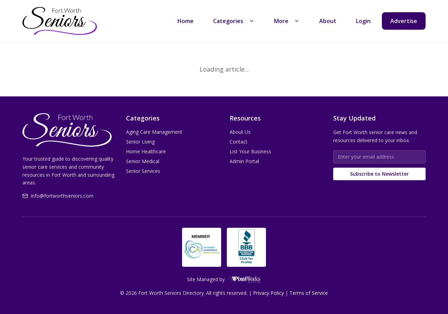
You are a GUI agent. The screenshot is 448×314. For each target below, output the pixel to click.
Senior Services (143, 171)
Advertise (403, 21)
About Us (240, 132)
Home (185, 21)
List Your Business (250, 151)
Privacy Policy (268, 293)
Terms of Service (308, 293)
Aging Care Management (154, 132)
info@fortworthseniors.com (57, 195)
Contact (238, 141)
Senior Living (140, 141)
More (287, 21)
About (327, 21)
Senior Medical (142, 161)
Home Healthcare (146, 151)
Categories (233, 21)
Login (363, 21)
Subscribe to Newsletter (379, 173)
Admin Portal (244, 161)
